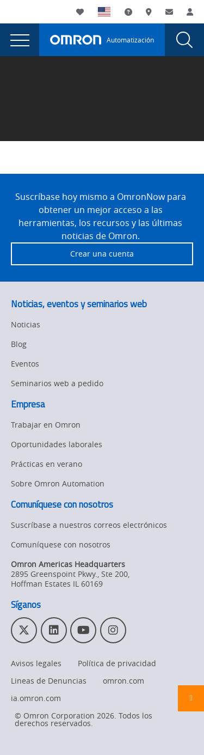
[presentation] (19, 39)
